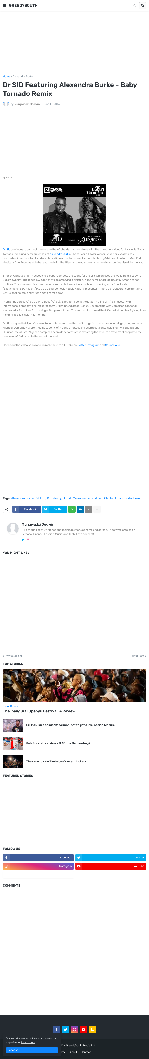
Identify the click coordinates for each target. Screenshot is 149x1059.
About (73, 1052)
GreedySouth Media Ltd (80, 1045)
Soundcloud (112, 345)
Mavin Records (83, 498)
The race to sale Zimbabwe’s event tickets (56, 761)
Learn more (28, 1042)
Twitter (81, 345)
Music (98, 498)
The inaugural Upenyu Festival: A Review (39, 711)
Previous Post (13, 656)
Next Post (138, 656)
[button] (4, 5)
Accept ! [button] (14, 1050)
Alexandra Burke (23, 76)
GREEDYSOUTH (23, 5)
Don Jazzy (54, 498)
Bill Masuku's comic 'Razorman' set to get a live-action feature (70, 725)
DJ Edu (40, 498)
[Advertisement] (74, 43)
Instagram (93, 345)
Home (6, 76)
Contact (86, 1052)
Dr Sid (6, 249)
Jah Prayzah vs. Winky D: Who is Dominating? (58, 743)
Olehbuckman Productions (122, 498)
